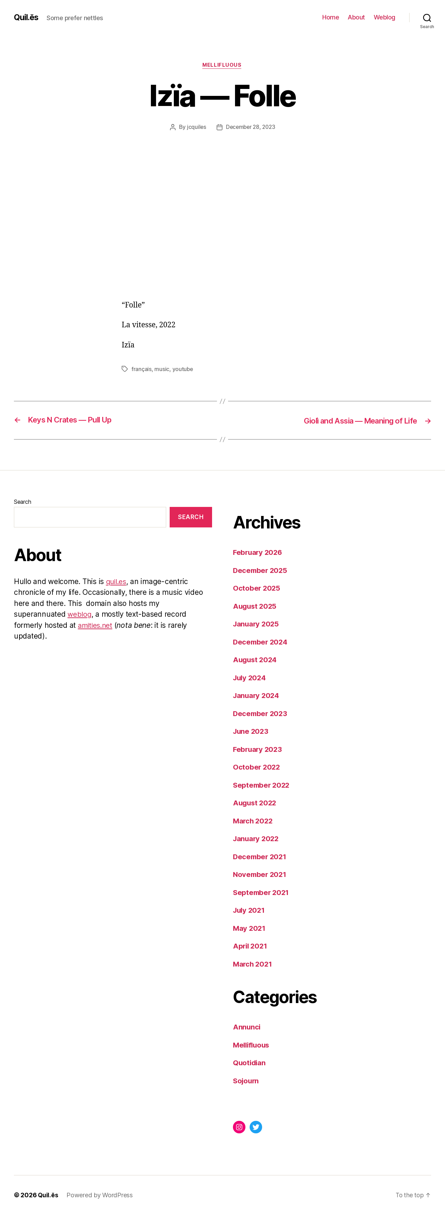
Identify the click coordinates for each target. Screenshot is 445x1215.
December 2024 (261, 642)
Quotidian (250, 1063)
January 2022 (257, 839)
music (162, 369)
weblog (79, 614)
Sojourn (246, 1081)
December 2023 (261, 713)
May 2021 (250, 928)
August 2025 (255, 606)
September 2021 (262, 892)
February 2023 (258, 749)
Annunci (247, 1027)
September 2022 (262, 785)
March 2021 (253, 964)
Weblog (384, 17)
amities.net (96, 625)
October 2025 (257, 588)
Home (330, 17)
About (356, 17)
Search (22, 502)
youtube (183, 369)
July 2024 (250, 678)
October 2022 (257, 767)
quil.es (117, 581)
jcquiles (195, 127)
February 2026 (258, 552)
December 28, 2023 (250, 127)
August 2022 (255, 803)
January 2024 (257, 695)
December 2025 (261, 570)
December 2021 (261, 857)
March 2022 (253, 821)
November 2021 (261, 874)
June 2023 (251, 731)
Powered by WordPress (100, 1195)
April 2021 (251, 946)
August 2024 (256, 660)
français (141, 369)
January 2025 (257, 624)
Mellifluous (222, 66)
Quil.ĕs (26, 17)
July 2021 (250, 910)
